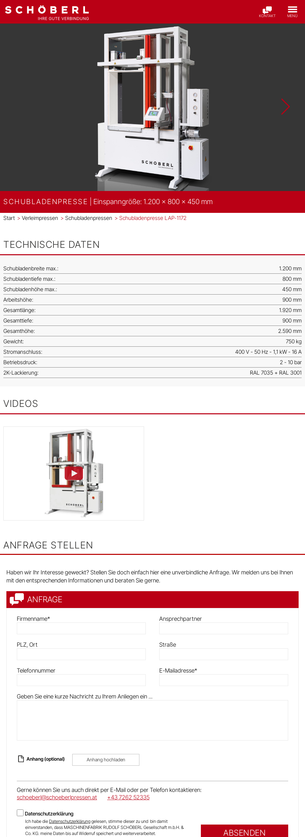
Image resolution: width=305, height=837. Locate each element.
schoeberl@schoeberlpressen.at (57, 797)
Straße (167, 644)
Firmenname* (33, 618)
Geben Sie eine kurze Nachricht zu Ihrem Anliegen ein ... (84, 696)
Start (9, 218)
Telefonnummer (36, 670)
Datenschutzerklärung (49, 813)
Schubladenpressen (86, 218)
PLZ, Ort (27, 644)
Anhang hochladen (106, 759)
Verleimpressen (37, 218)
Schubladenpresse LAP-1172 (150, 218)
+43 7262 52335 (128, 797)
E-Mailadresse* (178, 670)
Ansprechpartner (180, 618)
